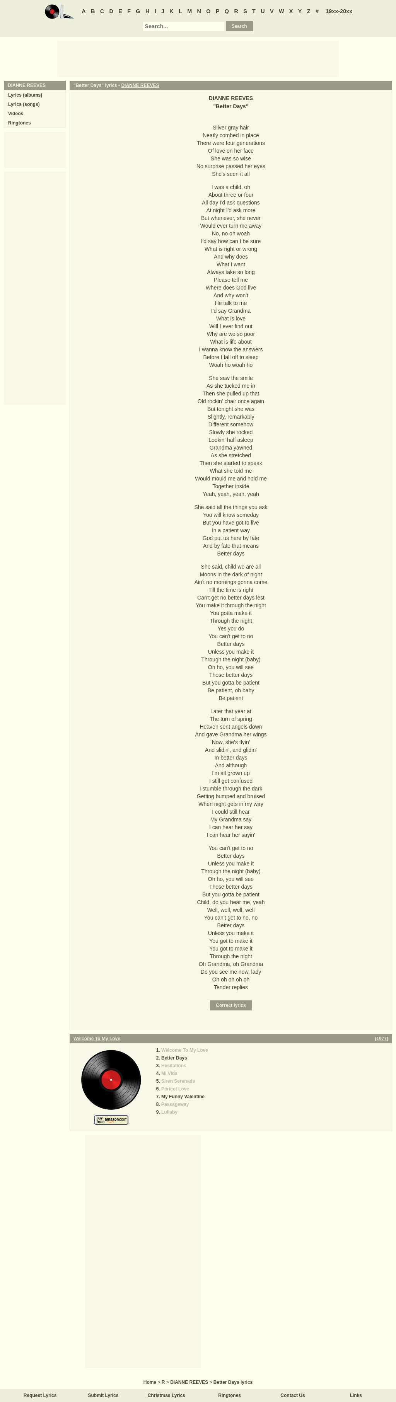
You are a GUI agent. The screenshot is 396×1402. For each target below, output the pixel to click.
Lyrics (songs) (24, 104)
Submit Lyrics (103, 1395)
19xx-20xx (339, 11)
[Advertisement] (198, 58)
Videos (15, 113)
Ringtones (19, 123)
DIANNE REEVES (140, 85)
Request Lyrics (40, 1395)
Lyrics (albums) (25, 95)
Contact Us (292, 1395)
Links (356, 1395)
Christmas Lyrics (166, 1395)
